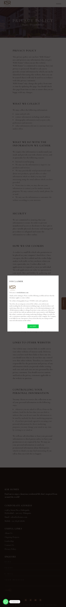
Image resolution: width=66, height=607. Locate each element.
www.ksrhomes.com (22, 292)
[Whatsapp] (5, 601)
